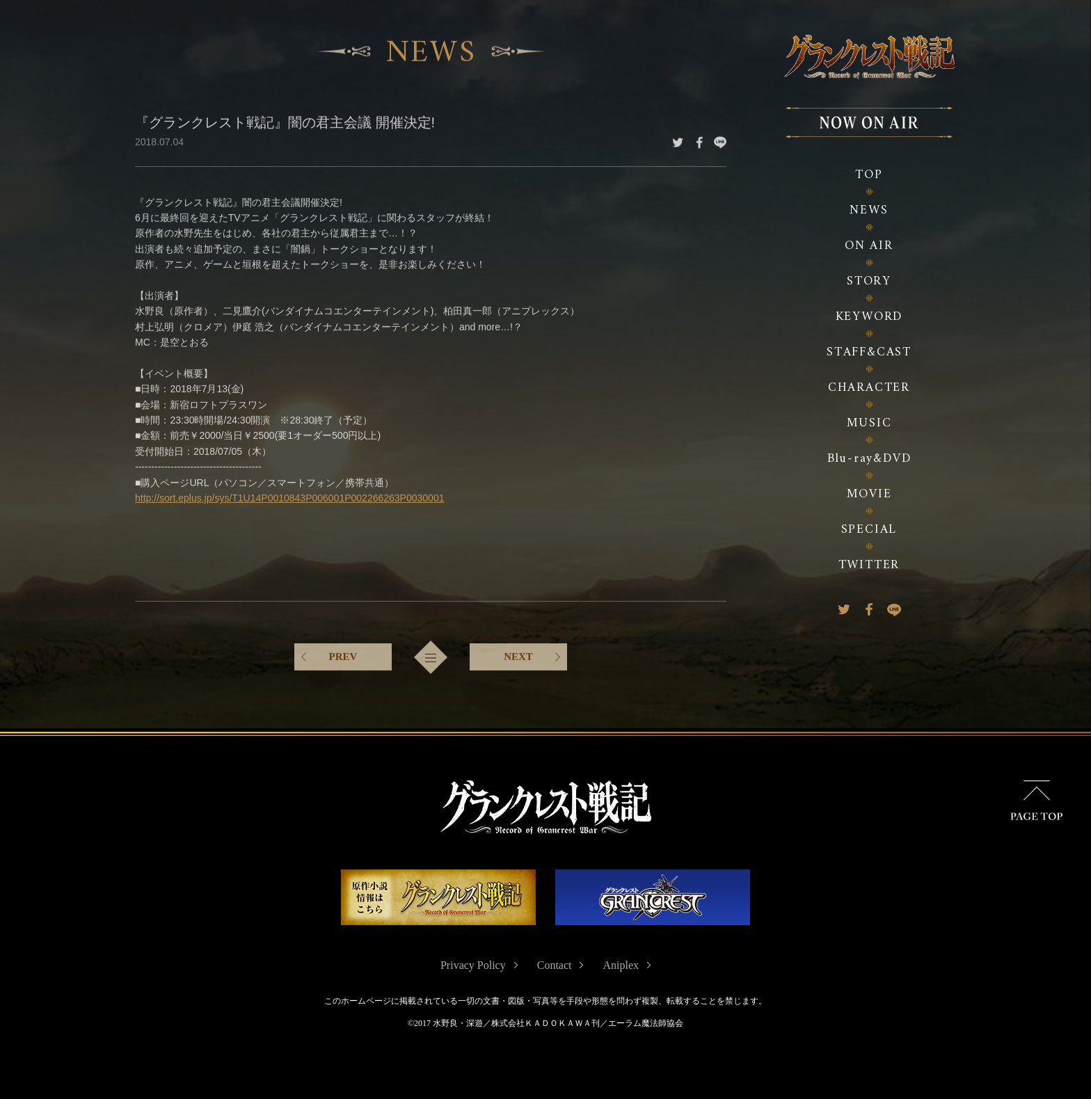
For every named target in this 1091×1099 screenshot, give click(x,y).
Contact (554, 965)
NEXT (518, 655)
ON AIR (869, 246)
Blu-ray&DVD (869, 459)
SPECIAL (869, 529)
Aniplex (621, 965)
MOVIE (869, 494)
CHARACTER (869, 388)
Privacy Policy (473, 965)
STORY (869, 281)
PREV (343, 655)
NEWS (869, 210)
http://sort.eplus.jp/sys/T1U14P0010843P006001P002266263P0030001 (289, 496)
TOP (868, 175)
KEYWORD (869, 317)
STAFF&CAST (869, 352)
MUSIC (869, 423)
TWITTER (869, 565)
